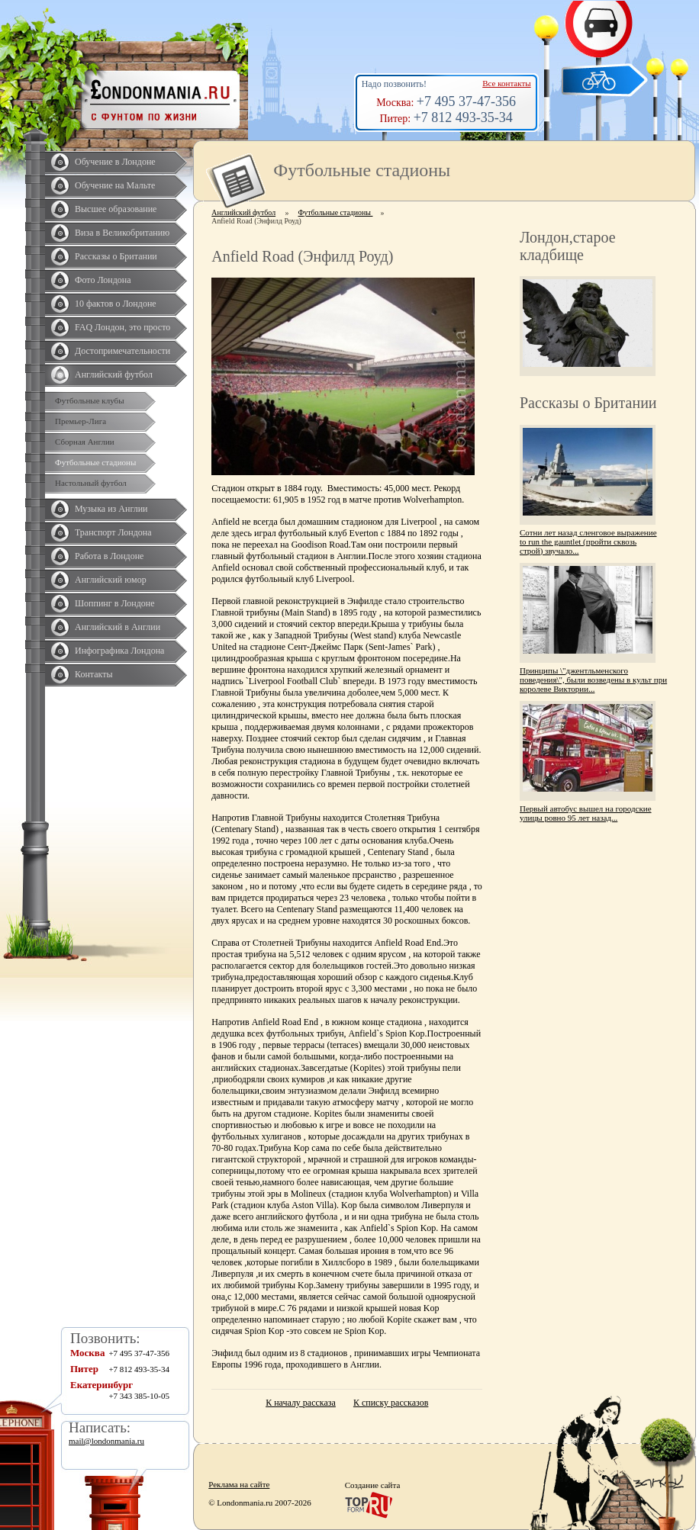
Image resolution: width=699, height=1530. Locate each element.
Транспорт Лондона (113, 532)
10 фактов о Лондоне (115, 303)
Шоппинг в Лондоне (115, 603)
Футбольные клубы (89, 400)
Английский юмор (111, 579)
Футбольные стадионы (95, 462)
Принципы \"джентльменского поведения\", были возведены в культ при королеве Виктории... (593, 679)
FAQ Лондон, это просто (122, 327)
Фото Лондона (103, 280)
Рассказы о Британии (116, 256)
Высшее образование (115, 209)
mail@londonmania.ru (106, 1440)
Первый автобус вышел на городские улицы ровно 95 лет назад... (586, 813)
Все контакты (506, 83)
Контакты (94, 674)
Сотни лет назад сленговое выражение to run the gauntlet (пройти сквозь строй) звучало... (588, 541)
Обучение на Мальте (115, 185)
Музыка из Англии (111, 508)
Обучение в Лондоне (115, 161)
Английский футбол (114, 374)
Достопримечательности (122, 351)
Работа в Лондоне (109, 556)
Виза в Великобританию (122, 232)
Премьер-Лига (80, 421)
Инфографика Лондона (119, 650)
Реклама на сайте (238, 1484)
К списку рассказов (390, 1402)
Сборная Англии (84, 441)
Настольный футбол (91, 482)
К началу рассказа (301, 1402)
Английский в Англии (117, 627)
